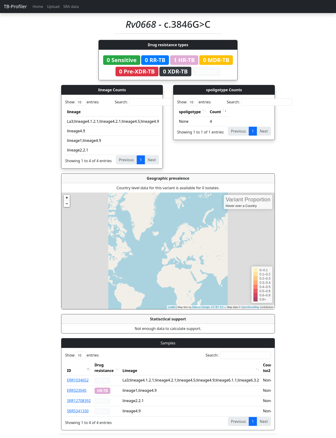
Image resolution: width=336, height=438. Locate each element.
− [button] (67, 204)
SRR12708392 (79, 400)
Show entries (82, 102)
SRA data (71, 6)
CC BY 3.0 (217, 307)
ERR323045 (77, 390)
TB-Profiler (15, 6)
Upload (53, 6)
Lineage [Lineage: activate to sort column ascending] (129, 370)
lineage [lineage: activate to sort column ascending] (74, 111)
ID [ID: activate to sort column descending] (69, 370)
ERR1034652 (78, 380)
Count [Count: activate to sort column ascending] (215, 111)
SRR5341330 (78, 410)
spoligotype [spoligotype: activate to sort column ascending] (190, 111)
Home (37, 6)
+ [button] (67, 198)
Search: (147, 102)
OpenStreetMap (250, 307)
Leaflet (172, 307)
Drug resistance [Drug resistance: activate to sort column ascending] (104, 367)
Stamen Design (201, 307)
